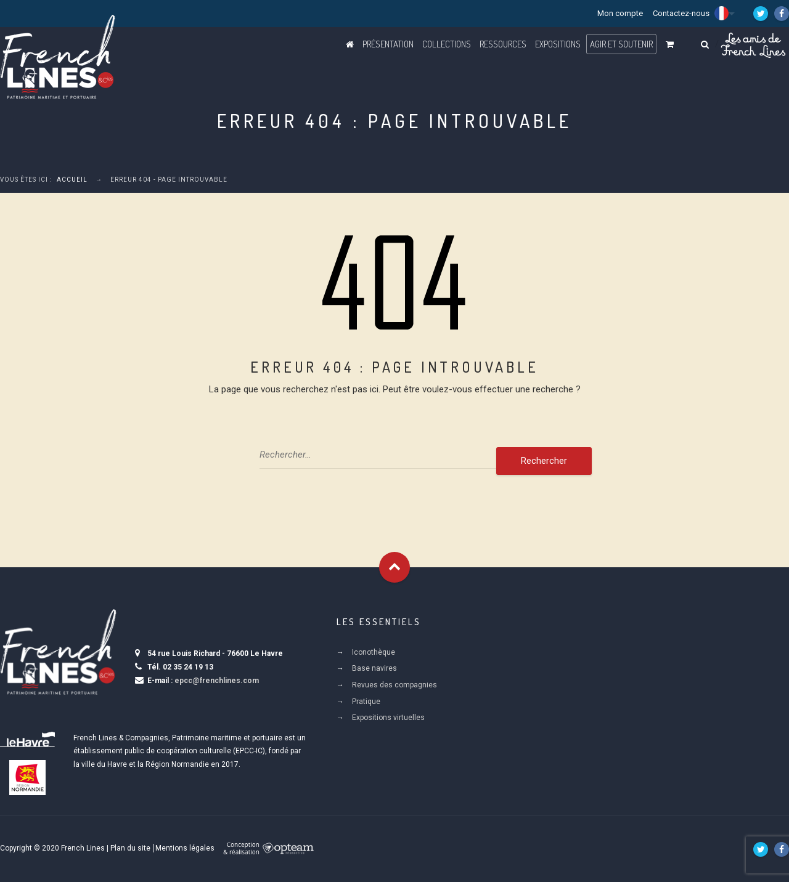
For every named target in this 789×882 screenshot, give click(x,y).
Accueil (72, 179)
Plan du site (130, 848)
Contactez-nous (681, 13)
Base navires (374, 668)
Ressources (503, 44)
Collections (446, 44)
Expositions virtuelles (388, 717)
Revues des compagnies (394, 685)
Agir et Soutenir (621, 44)
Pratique (366, 701)
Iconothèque (373, 652)
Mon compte (620, 13)
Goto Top (394, 567)
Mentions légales (185, 848)
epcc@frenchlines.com (216, 680)
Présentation (388, 44)
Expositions (558, 44)
